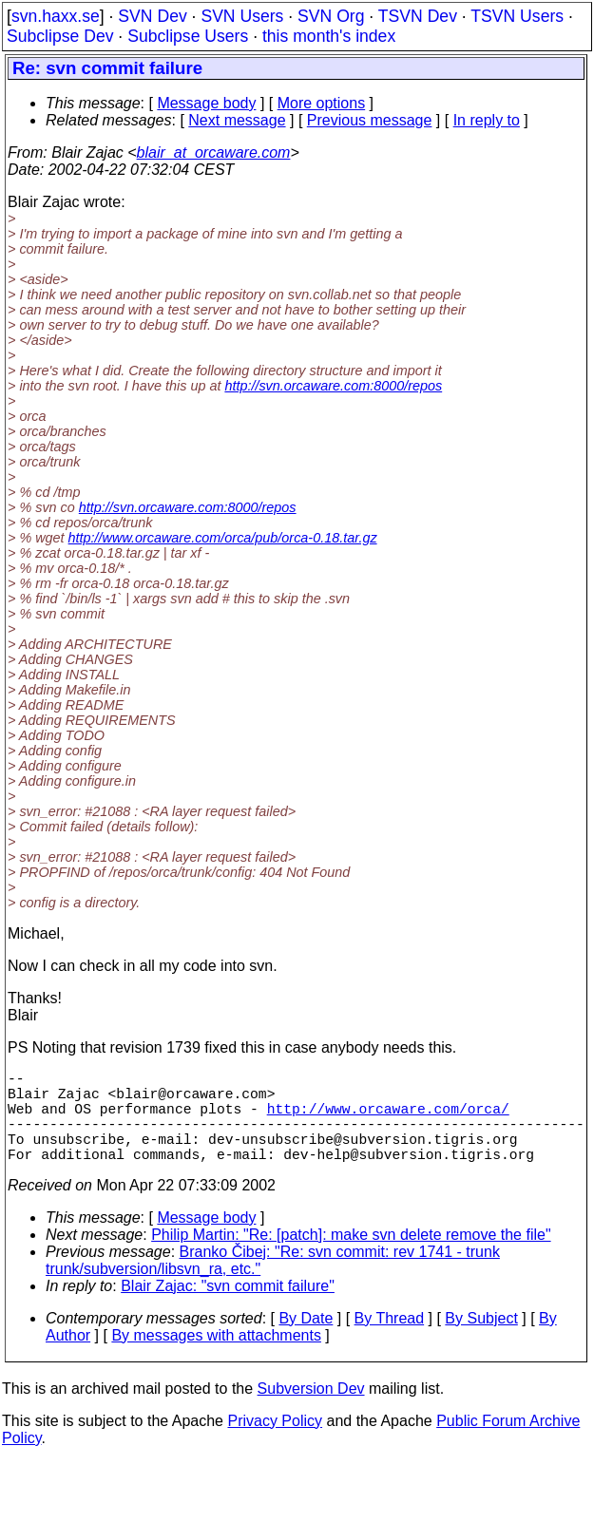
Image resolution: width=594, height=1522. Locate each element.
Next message (236, 120)
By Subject (481, 1341)
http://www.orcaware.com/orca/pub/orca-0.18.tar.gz (222, 537)
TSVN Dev (417, 16)
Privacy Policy (274, 1444)
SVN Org (330, 16)
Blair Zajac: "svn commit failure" (228, 1309)
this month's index (328, 36)
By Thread (389, 1341)
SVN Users (242, 16)
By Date (305, 1341)
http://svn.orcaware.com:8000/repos (333, 385)
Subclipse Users (187, 36)
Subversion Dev (311, 1411)
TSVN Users (517, 16)
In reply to (486, 120)
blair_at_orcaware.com (214, 152)
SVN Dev (152, 16)
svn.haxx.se (55, 16)
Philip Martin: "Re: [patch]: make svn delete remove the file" (350, 1257)
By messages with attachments (216, 1358)
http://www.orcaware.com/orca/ (388, 1119)
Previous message (369, 120)
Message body (206, 103)
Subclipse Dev (60, 36)
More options (322, 103)
